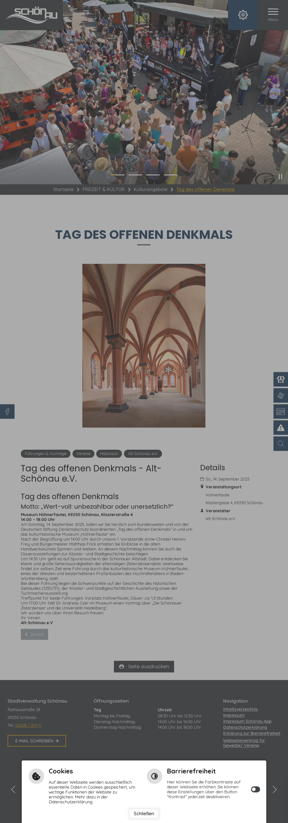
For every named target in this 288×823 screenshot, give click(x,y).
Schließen (144, 813)
